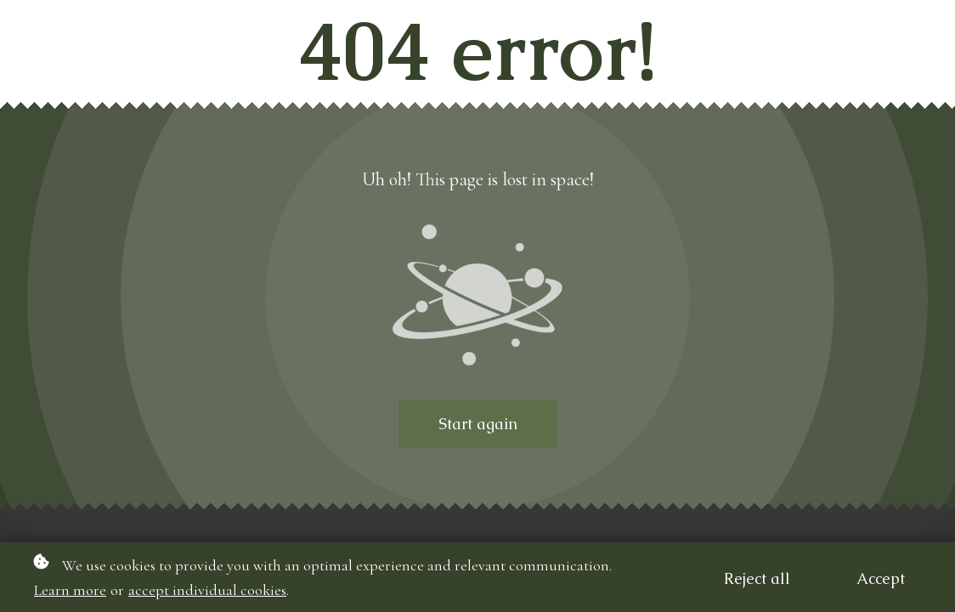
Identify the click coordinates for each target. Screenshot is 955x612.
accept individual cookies (207, 590)
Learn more (70, 590)
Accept (880, 578)
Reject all (757, 578)
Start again (477, 424)
